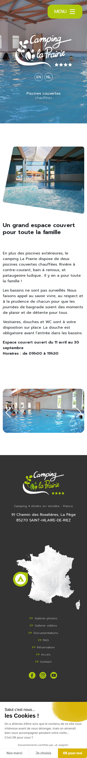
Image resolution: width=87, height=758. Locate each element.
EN (38, 77)
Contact (43, 661)
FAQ (43, 640)
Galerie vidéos (43, 625)
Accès (43, 654)
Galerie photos (43, 618)
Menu (65, 11)
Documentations (43, 633)
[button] (8, 413)
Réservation (43, 647)
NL (48, 77)
